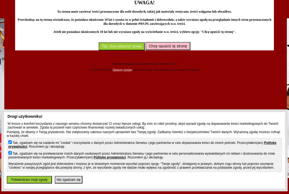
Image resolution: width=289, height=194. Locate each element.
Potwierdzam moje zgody (29, 180)
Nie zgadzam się (69, 180)
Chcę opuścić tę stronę (168, 46)
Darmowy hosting (122, 69)
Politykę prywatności (110, 157)
